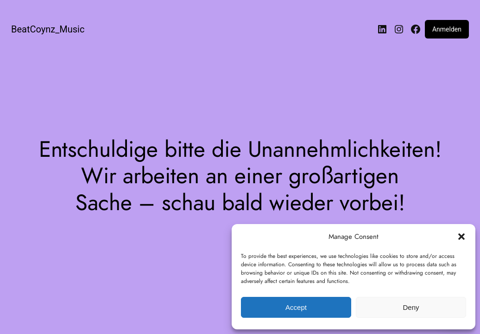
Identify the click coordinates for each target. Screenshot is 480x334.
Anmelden (446, 29)
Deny (411, 307)
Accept (296, 307)
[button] (461, 236)
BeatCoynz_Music (47, 29)
